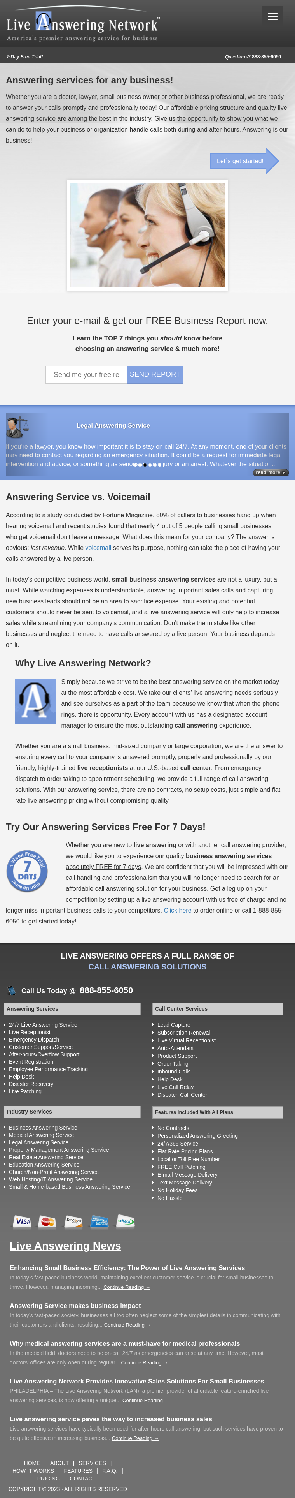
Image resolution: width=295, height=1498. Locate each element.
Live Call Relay (175, 1087)
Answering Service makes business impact (75, 1305)
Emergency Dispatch (34, 1039)
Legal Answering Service (38, 1142)
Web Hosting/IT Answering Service (51, 1179)
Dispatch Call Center (182, 1095)
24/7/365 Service (177, 1143)
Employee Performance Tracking (48, 1069)
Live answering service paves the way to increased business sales (111, 1418)
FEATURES (78, 1471)
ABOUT (60, 1463)
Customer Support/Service (41, 1047)
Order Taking (173, 1064)
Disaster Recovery (31, 1084)
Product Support (177, 1056)
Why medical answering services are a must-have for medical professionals (125, 1343)
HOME (33, 1463)
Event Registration (31, 1062)
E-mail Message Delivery (187, 1175)
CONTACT (83, 1478)
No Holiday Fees (177, 1190)
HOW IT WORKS (33, 1471)
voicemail (99, 548)
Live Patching (25, 1091)
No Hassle (170, 1198)
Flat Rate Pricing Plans (185, 1151)
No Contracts (173, 1128)
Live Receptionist (30, 1032)
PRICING (49, 1478)
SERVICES (93, 1463)
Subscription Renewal (183, 1032)
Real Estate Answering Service (46, 1157)
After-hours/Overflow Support (44, 1054)
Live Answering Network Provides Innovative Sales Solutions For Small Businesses (137, 1381)
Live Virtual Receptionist (186, 1040)
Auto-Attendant (175, 1048)
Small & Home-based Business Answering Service (69, 1187)
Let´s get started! (240, 161)
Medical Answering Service (41, 1135)
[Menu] (272, 16)
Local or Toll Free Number (188, 1159)
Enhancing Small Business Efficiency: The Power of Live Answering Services (127, 1267)
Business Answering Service (43, 1127)
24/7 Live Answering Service (43, 1025)
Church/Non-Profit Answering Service (54, 1172)
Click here (177, 910)
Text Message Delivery (184, 1182)
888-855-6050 (253, 57)
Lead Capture (173, 1025)
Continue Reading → (126, 1287)
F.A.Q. (111, 1471)
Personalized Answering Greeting (197, 1136)
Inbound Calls (174, 1071)
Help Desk (21, 1076)
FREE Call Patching (181, 1167)
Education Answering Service (44, 1164)
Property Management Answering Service (59, 1150)
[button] (27, 445)
